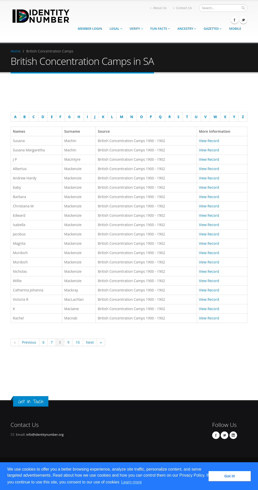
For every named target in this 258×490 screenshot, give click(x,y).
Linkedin (233, 435)
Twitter (243, 20)
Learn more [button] (131, 482)
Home (16, 51)
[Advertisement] (126, 93)
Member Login (90, 28)
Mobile (235, 28)
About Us (158, 8)
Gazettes (212, 28)
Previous (29, 342)
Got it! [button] (229, 476)
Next (90, 342)
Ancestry (186, 28)
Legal (116, 28)
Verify (136, 28)
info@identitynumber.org (44, 434)
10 (78, 342)
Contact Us (182, 8)
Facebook (234, 20)
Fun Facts (160, 28)
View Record (209, 140)
